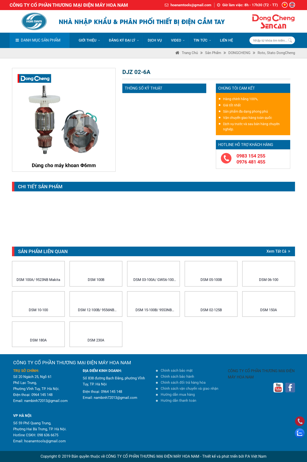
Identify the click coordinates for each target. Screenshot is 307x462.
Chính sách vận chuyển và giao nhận (189, 388)
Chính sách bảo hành (177, 376)
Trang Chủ (190, 53)
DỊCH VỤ (155, 40)
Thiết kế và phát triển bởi (223, 456)
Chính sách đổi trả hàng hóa (183, 382)
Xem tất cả (278, 251)
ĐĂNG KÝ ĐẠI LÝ (124, 40)
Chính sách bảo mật (177, 370)
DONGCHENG (239, 53)
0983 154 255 (250, 156)
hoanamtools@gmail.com (191, 5)
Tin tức (202, 40)
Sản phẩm (213, 53)
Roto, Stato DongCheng (276, 53)
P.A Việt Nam (255, 456)
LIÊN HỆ (226, 40)
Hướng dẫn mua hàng (178, 394)
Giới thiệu (89, 40)
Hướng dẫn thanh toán (178, 400)
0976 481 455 (250, 162)
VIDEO (177, 40)
